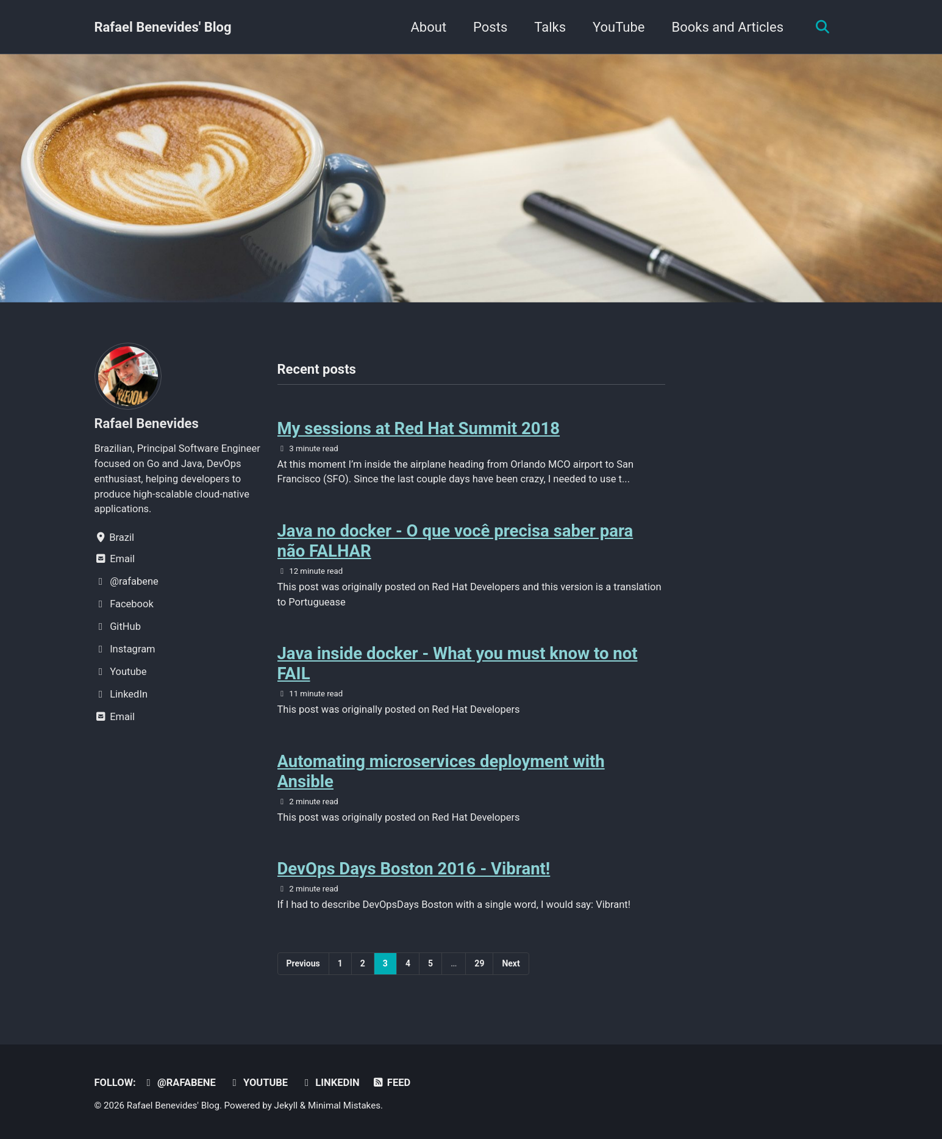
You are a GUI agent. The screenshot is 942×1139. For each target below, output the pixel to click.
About (429, 27)
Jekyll (286, 1105)
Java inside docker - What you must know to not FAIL (457, 663)
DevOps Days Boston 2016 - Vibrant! (414, 869)
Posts (490, 27)
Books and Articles (727, 27)
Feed (391, 1082)
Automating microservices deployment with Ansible (441, 771)
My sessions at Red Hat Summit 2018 (418, 428)
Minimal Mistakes (344, 1105)
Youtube (258, 1082)
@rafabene (179, 1082)
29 (479, 963)
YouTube (618, 27)
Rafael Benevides (147, 423)
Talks (550, 27)
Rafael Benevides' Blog (163, 27)
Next (510, 963)
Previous (303, 963)
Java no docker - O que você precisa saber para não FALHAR (455, 541)
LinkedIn (330, 1082)
